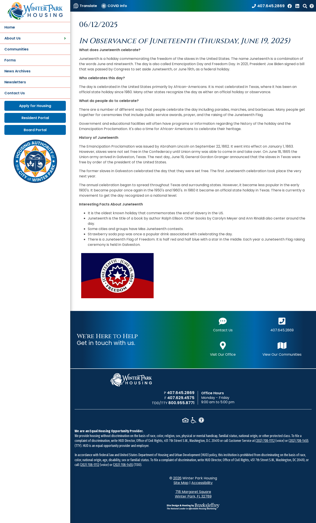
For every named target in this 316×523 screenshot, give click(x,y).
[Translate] (85, 6)
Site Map (181, 482)
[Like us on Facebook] (290, 6)
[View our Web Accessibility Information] (311, 6)
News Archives (17, 71)
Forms (10, 60)
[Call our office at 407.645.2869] (268, 6)
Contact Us (14, 93)
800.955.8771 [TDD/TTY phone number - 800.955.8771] (181, 402)
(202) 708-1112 (265, 441)
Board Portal (35, 129)
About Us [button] (35, 38)
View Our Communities (282, 348)
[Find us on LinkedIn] (298, 6)
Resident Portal (35, 117)
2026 (177, 478)
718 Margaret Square (193, 494)
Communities (16, 49)
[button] (305, 6)
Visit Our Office (223, 348)
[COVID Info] (114, 6)
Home (9, 27)
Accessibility (202, 482)
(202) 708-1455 (299, 441)
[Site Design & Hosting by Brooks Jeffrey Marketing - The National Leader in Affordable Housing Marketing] (193, 506)
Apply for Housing (35, 105)
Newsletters (15, 82)
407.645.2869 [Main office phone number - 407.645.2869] (282, 324)
